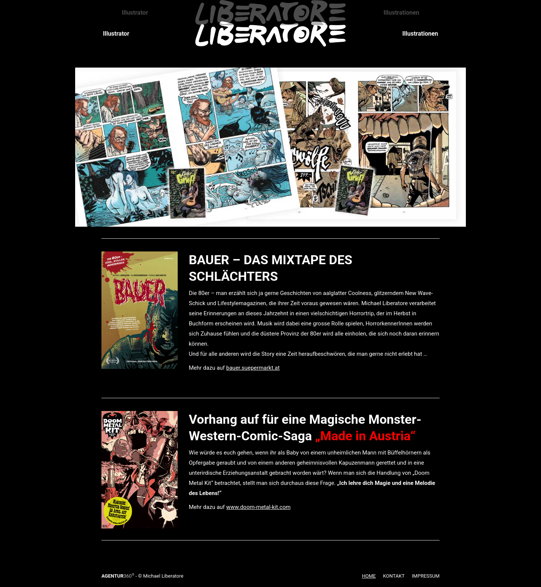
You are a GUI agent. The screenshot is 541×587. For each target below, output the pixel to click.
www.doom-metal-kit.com (258, 507)
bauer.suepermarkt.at (253, 367)
